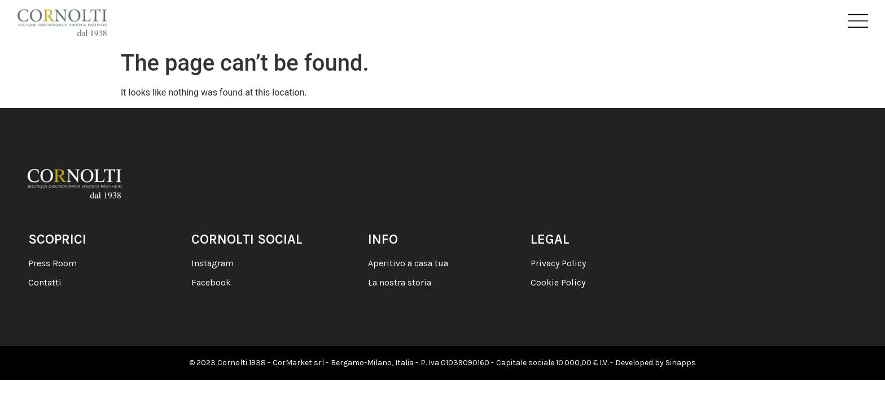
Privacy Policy (558, 263)
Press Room (52, 263)
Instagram (212, 263)
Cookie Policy (558, 282)
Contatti (45, 282)
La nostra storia (399, 282)
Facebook (211, 282)
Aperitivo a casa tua (408, 263)
